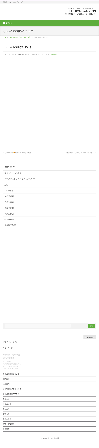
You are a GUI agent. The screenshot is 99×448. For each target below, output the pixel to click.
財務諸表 (6, 429)
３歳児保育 (9, 202)
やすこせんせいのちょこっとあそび (19, 179)
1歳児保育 (53, 54)
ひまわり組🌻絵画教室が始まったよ (17, 153)
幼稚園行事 (9, 219)
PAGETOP (89, 337)
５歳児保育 (9, 214)
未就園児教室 (10, 225)
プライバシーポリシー (11, 342)
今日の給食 (7, 404)
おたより (6, 409)
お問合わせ (7, 419)
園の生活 (6, 379)
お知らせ (6, 399)
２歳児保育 (9, 196)
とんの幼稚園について (11, 374)
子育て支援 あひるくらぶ (12, 389)
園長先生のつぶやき (12, 173)
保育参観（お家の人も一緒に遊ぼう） (81, 153)
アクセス (6, 414)
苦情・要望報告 (8, 424)
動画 (6, 185)
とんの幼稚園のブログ (11, 394)
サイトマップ (8, 348)
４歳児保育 (9, 208)
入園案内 (6, 384)
